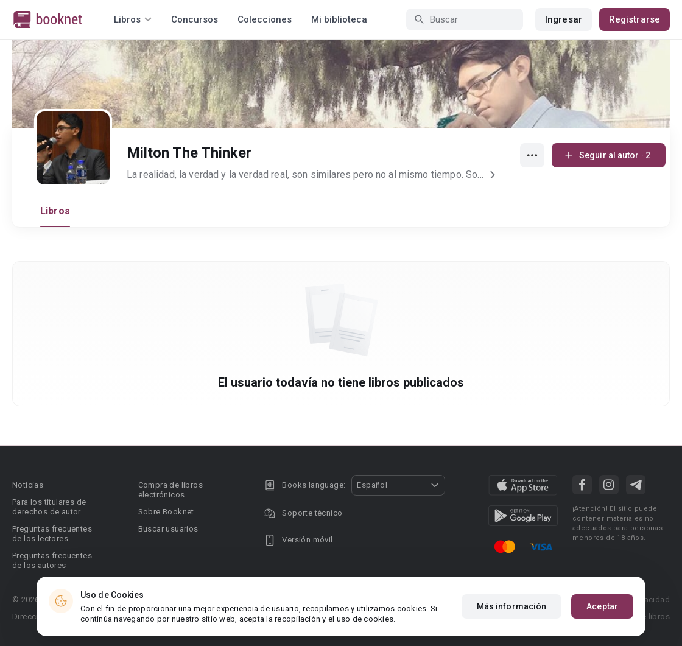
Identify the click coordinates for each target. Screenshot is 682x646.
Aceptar (602, 606)
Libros (55, 211)
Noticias (27, 485)
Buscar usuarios (168, 528)
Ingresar (563, 19)
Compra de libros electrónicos (170, 489)
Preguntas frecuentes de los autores (52, 560)
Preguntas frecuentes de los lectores (52, 533)
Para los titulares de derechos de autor (49, 506)
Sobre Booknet (166, 511)
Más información (512, 606)
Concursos (194, 19)
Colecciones (264, 19)
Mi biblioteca (339, 19)
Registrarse (634, 19)
